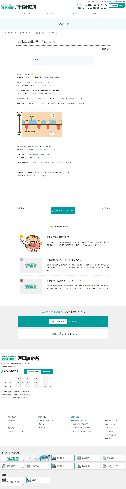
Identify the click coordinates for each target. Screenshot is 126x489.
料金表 (109, 425)
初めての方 (31, 13)
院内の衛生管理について (46, 407)
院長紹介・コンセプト (16, 418)
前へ (21, 209)
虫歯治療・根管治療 (79, 407)
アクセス (11, 411)
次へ (105, 209)
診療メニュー (94, 13)
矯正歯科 (110, 414)
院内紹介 (11, 414)
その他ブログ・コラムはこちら (63, 208)
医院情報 (51, 13)
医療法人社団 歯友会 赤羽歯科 (13, 445)
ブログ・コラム (43, 414)
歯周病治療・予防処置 (80, 410)
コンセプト (72, 13)
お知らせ (40, 411)
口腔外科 (110, 418)
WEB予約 (113, 6)
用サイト (33, 445)
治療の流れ (41, 403)
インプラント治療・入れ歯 (82, 418)
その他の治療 (111, 421)
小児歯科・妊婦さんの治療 (82, 414)
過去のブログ (38, 148)
